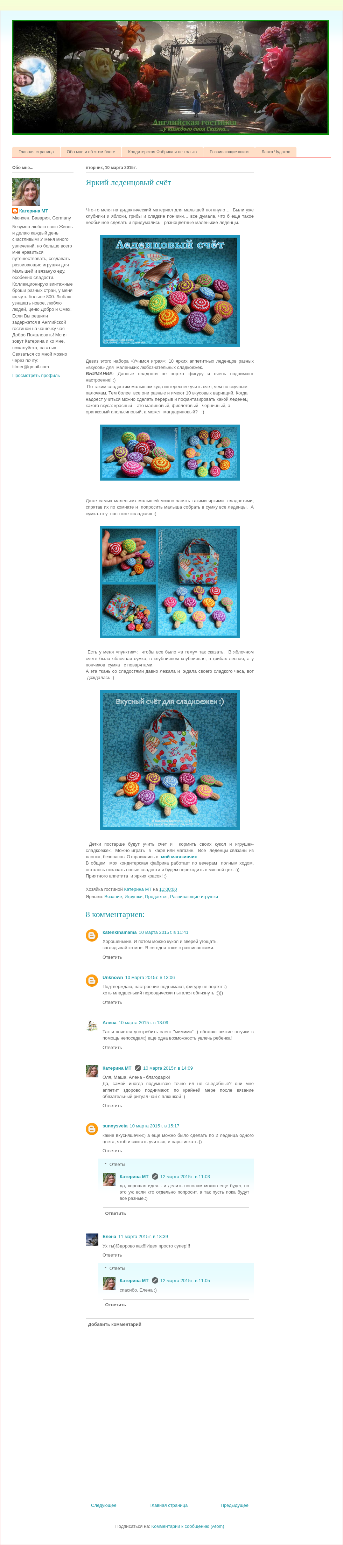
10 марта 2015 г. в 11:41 (164, 932)
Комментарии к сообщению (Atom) (188, 1526)
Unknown (113, 977)
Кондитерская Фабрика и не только (162, 151)
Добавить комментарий (115, 1324)
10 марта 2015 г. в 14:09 (168, 1068)
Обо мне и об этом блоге (91, 151)
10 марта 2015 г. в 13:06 (150, 977)
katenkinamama (120, 932)
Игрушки (133, 896)
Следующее (104, 1505)
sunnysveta (115, 1125)
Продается (156, 896)
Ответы (117, 1164)
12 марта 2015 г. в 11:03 (185, 1176)
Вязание (113, 896)
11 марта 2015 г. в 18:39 (143, 1236)
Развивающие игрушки (194, 896)
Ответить (112, 957)
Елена (109, 1236)
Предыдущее (234, 1505)
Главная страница (36, 151)
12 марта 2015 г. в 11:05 (185, 1280)
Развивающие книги (229, 151)
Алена (110, 1022)
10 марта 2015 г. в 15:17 (155, 1125)
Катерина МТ (118, 1068)
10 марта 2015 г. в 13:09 (143, 1022)
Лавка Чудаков (275, 151)
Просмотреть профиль (36, 375)
